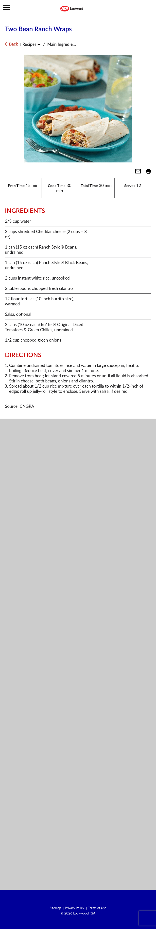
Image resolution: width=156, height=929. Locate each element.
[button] (136, 172)
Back (11, 44)
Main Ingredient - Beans (69, 44)
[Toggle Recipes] (38, 44)
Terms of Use (97, 908)
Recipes (29, 44)
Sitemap (55, 908)
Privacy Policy (74, 908)
